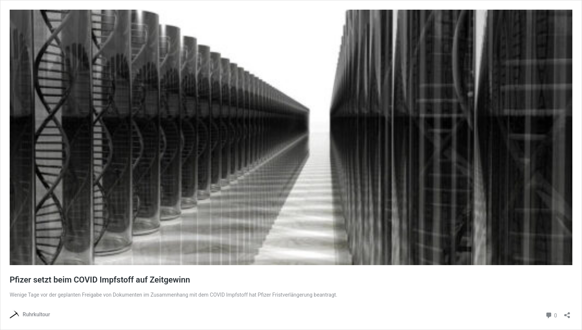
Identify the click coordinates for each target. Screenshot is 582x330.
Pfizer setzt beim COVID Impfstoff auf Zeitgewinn (100, 279)
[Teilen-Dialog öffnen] (567, 313)
